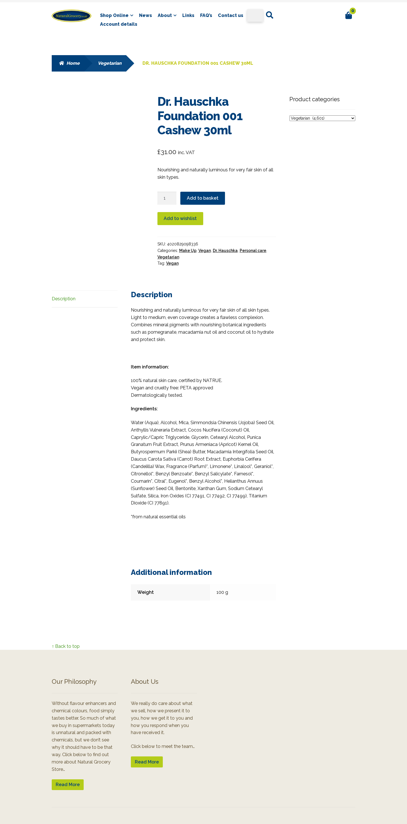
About (165, 15)
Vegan (204, 250)
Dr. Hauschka (225, 250)
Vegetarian (110, 63)
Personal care (253, 250)
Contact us (230, 15)
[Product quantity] (167, 198)
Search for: (269, 15)
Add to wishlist (180, 218)
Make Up (187, 250)
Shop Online (114, 15)
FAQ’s (206, 15)
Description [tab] (63, 298)
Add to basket (202, 198)
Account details (118, 24)
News (145, 15)
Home (73, 63)
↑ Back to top (66, 646)
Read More (68, 784)
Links (188, 15)
